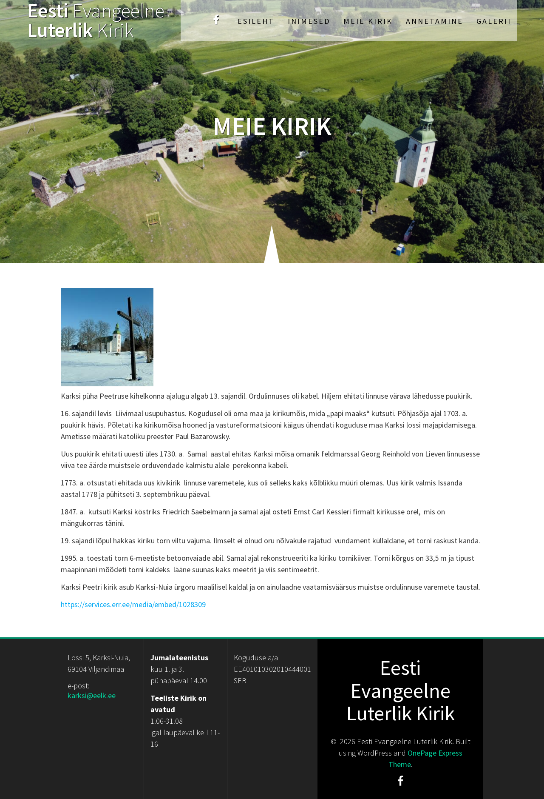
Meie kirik (368, 21)
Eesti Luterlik (95, 21)
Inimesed (309, 21)
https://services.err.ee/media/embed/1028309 (133, 604)
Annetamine (434, 21)
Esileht (256, 21)
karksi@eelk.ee (92, 695)
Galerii (493, 21)
